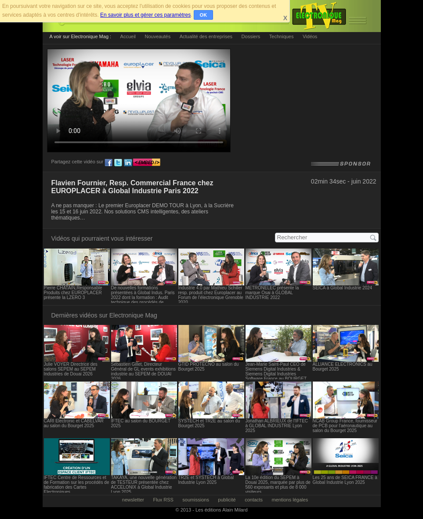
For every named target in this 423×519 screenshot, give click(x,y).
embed (146, 163)
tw (118, 163)
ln (127, 163)
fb (108, 163)
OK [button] (203, 15)
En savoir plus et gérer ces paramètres (145, 15)
